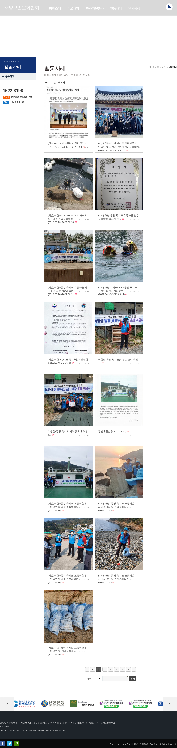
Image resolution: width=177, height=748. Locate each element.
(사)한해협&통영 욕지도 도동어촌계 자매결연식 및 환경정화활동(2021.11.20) (67, 507)
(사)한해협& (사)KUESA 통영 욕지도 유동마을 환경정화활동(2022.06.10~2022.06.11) (117, 291)
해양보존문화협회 (21, 7)
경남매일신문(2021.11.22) (112, 431)
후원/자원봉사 (94, 8)
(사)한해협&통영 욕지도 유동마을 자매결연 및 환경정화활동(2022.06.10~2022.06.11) (67, 291)
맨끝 (134, 669)
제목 (89, 678)
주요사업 (73, 8)
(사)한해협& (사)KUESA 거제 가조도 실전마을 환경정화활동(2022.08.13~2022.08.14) (67, 219)
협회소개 (55, 8)
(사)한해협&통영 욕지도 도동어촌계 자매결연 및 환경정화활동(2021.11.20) (67, 651)
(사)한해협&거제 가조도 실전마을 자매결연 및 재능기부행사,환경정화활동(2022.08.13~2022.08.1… (118, 146)
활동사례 (116, 8)
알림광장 (134, 8)
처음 (87, 669)
